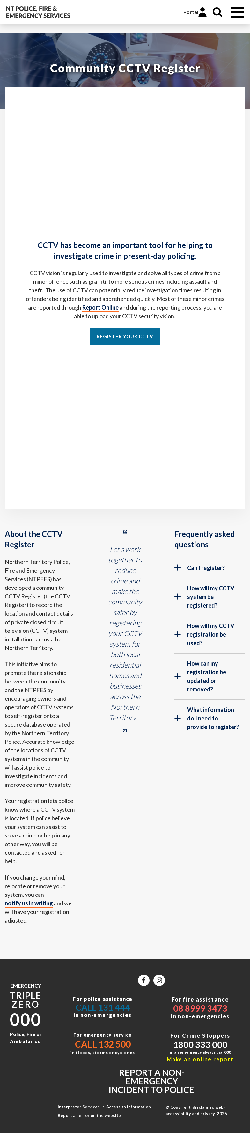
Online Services (171, 12)
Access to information (128, 1106)
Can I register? (199, 570)
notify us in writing (29, 903)
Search (217, 12)
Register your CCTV (125, 336)
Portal (190, 12)
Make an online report (200, 1059)
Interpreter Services (79, 1106)
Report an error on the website (89, 1115)
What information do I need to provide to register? (206, 718)
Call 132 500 (103, 1044)
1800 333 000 (200, 1044)
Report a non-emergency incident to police (151, 1081)
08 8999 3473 (200, 1008)
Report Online (100, 307)
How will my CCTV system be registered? (204, 597)
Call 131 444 (103, 1007)
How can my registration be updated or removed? (200, 676)
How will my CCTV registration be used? (204, 634)
